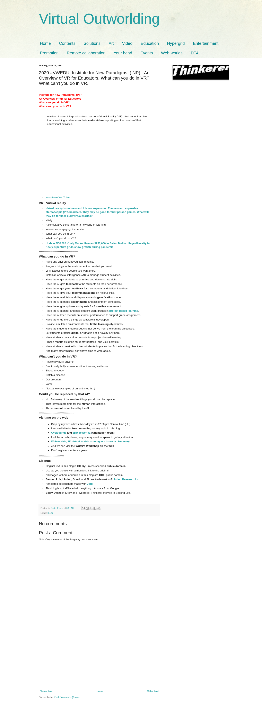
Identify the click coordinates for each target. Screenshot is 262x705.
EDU (50, 513)
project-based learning (123, 310)
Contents (67, 43)
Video (127, 43)
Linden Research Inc (126, 479)
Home (45, 43)
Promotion (49, 53)
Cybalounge (58, 432)
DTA (195, 53)
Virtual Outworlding (99, 19)
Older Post (153, 691)
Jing (90, 483)
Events (146, 53)
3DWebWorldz (81, 432)
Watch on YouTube (58, 197)
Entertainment (206, 43)
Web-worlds (172, 53)
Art (111, 43)
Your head (123, 53)
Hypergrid (176, 43)
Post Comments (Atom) (66, 697)
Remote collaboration (86, 53)
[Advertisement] (99, 659)
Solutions (92, 43)
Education (150, 43)
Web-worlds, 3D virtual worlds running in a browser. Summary (90, 441)
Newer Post (46, 691)
